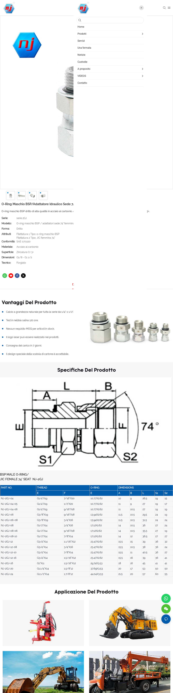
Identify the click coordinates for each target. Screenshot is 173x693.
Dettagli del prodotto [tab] (84, 284)
